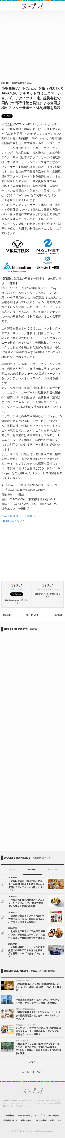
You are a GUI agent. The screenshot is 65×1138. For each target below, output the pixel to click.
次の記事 (59, 615)
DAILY (11, 869)
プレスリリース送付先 (49, 1115)
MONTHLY (53, 869)
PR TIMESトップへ (13, 520)
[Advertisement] (32, 45)
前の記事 (6, 615)
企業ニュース (55, 1120)
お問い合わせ (26, 1120)
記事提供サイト (10, 1120)
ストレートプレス (32, 1071)
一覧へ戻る (32, 615)
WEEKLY (32, 869)
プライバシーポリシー (26, 1115)
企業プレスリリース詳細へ (18, 516)
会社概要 (10, 1115)
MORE (32, 1062)
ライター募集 (41, 1120)
